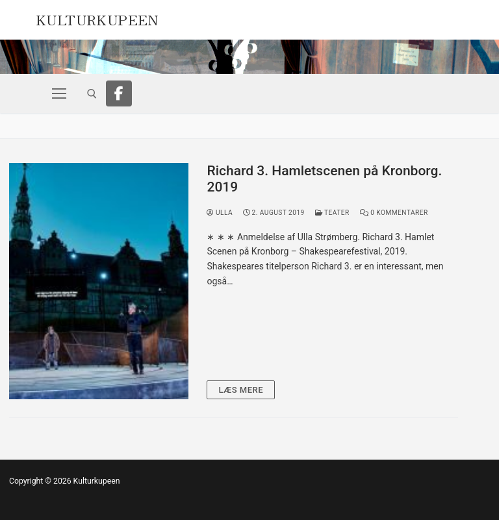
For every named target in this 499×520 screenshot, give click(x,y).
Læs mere (240, 390)
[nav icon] (59, 93)
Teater (332, 212)
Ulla (220, 212)
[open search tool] (92, 94)
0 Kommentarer (394, 212)
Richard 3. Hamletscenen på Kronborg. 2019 (324, 179)
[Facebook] (119, 93)
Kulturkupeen (97, 18)
